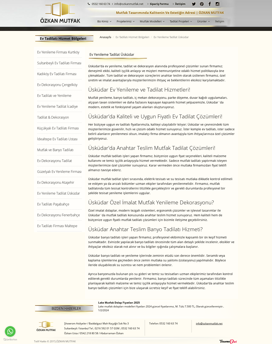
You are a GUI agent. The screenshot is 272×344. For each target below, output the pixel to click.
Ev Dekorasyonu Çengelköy (57, 84)
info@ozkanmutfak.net (127, 4)
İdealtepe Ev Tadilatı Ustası (57, 139)
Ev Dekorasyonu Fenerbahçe (58, 215)
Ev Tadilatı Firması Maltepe (57, 226)
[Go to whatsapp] (10, 331)
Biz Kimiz (104, 21)
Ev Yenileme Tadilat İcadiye (57, 106)
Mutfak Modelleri (152, 21)
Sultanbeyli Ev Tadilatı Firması (59, 63)
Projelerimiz (126, 21)
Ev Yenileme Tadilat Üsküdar (58, 193)
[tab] (59, 52)
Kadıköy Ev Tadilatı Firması (56, 74)
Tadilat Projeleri (181, 21)
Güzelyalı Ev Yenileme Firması (59, 171)
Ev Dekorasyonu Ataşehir (55, 182)
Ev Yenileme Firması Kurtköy (58, 52)
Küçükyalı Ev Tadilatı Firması (58, 128)
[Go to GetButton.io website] (10, 339)
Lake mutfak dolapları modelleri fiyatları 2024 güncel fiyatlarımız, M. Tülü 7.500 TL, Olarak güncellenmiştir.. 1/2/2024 (161, 306)
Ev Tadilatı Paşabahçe (53, 204)
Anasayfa (105, 37)
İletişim (219, 21)
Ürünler (203, 21)
